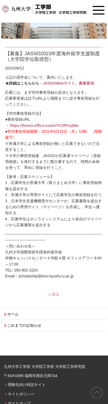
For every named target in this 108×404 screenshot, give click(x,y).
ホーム (13, 314)
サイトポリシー (21, 394)
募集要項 (86, 83)
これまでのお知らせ (24, 325)
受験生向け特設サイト (27, 384)
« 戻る (54, 294)
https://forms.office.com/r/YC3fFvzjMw (44, 125)
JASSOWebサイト (59, 83)
